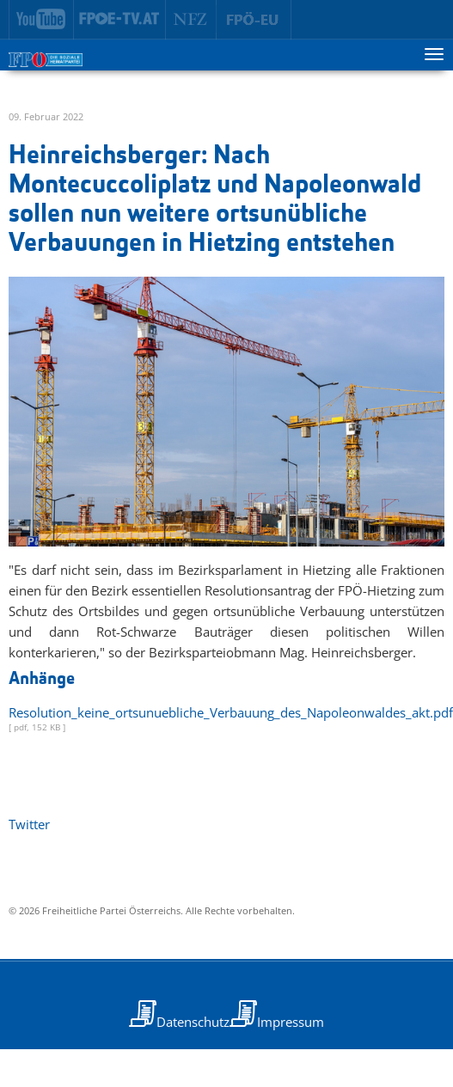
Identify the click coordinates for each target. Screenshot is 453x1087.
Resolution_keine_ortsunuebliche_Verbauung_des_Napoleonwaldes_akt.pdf (231, 712)
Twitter (29, 824)
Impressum (290, 1021)
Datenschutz (193, 1021)
